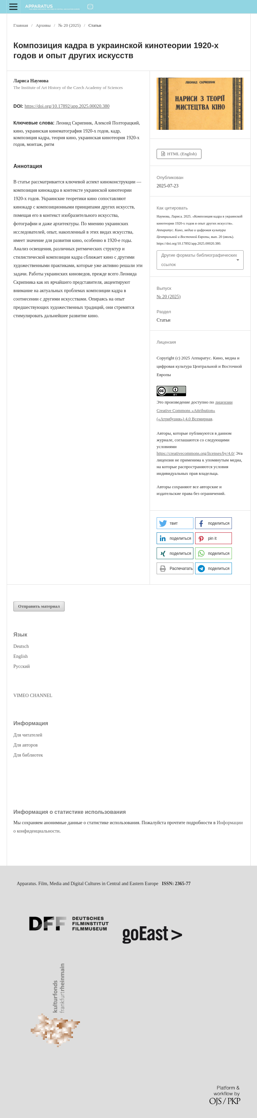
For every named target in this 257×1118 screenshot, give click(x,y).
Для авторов (25, 745)
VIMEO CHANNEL (32, 695)
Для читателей (27, 735)
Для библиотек (28, 755)
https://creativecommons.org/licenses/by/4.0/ (196, 453)
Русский (21, 666)
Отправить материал (39, 606)
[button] (175, 523)
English (20, 656)
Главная (20, 25)
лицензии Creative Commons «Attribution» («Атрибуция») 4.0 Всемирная (195, 410)
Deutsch (21, 646)
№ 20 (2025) (69, 25)
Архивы (43, 25)
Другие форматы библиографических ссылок (199, 260)
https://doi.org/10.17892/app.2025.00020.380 (66, 106)
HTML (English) (181, 153)
